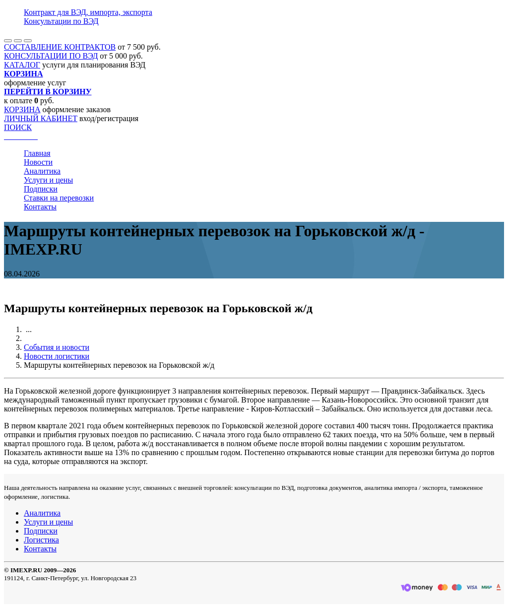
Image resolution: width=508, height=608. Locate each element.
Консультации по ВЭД (61, 21)
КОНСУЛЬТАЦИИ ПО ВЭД (51, 56)
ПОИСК (18, 127)
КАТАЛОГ (22, 65)
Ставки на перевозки (59, 198)
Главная (37, 153)
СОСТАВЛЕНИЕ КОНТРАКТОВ (60, 47)
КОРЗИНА (22, 109)
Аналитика (42, 171)
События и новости (56, 347)
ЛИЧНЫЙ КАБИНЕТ (40, 118)
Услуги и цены (48, 180)
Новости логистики (56, 356)
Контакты (40, 207)
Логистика (41, 540)
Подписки (41, 189)
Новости (38, 162)
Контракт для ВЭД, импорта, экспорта (88, 12)
